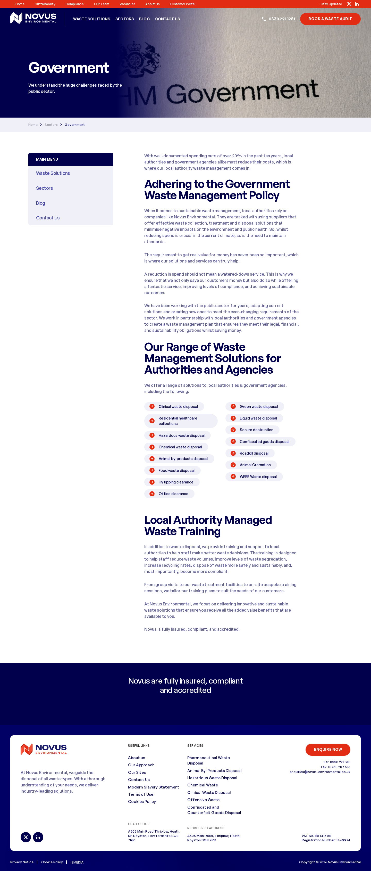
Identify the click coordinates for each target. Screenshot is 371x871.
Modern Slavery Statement (153, 786)
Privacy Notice (21, 862)
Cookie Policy (52, 862)
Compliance (74, 4)
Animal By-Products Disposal (214, 770)
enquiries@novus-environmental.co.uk (320, 771)
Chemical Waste (202, 785)
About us (152, 4)
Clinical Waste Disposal (209, 792)
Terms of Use (140, 794)
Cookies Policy (142, 801)
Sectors (124, 19)
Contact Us (167, 19)
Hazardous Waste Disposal (212, 777)
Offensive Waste (203, 799)
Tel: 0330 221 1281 (336, 762)
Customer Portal (182, 4)
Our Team (101, 4)
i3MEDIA (77, 862)
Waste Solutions (91, 19)
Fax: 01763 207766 (335, 767)
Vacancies (127, 4)
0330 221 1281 (282, 18)
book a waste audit (330, 19)
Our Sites (137, 772)
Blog (144, 19)
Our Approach (141, 764)
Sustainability (45, 4)
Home (19, 4)
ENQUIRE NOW (327, 749)
